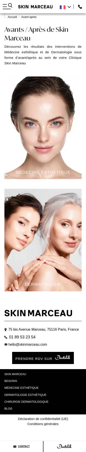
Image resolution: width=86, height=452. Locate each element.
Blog (8, 408)
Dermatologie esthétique (25, 395)
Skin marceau (15, 374)
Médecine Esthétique (21, 387)
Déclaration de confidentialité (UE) (43, 418)
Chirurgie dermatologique (26, 401)
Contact (21, 446)
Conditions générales (43, 423)
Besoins (10, 381)
